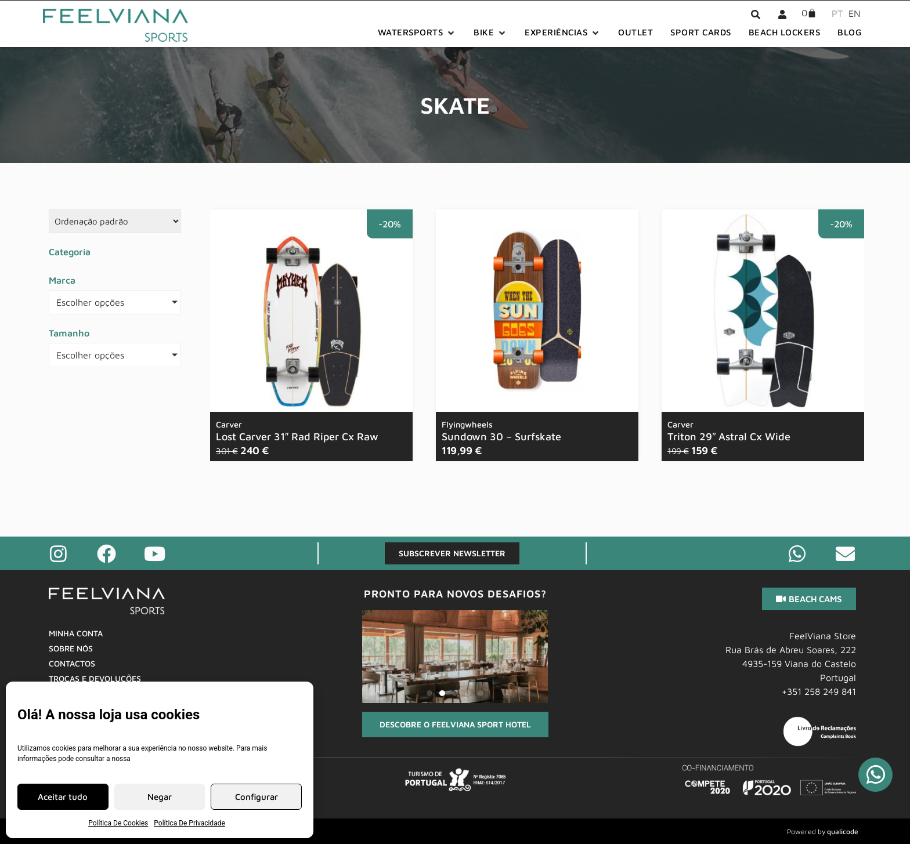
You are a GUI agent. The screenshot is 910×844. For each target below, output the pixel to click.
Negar (159, 797)
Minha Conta (76, 633)
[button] (417, 32)
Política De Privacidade (189, 823)
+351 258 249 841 (819, 691)
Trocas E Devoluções (95, 678)
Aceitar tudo (63, 797)
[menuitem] (834, 13)
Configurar (256, 797)
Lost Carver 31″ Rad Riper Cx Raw (297, 431)
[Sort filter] (115, 221)
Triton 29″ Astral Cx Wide (728, 431)
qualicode (842, 831)
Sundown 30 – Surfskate (501, 431)
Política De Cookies (118, 823)
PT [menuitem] (837, 13)
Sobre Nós (71, 648)
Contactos (72, 663)
